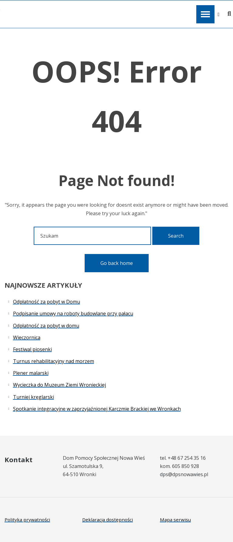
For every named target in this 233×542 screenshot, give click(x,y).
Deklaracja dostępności (107, 520)
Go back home (116, 263)
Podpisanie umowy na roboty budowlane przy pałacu (73, 313)
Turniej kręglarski (33, 397)
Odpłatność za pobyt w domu (46, 325)
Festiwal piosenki (32, 349)
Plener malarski (31, 373)
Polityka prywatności (27, 520)
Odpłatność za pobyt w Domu (46, 301)
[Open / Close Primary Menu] (205, 14)
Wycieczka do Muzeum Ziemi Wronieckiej (59, 384)
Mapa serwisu (175, 520)
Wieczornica (26, 337)
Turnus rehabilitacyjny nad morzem (53, 361)
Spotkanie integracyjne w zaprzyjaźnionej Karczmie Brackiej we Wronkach (97, 408)
